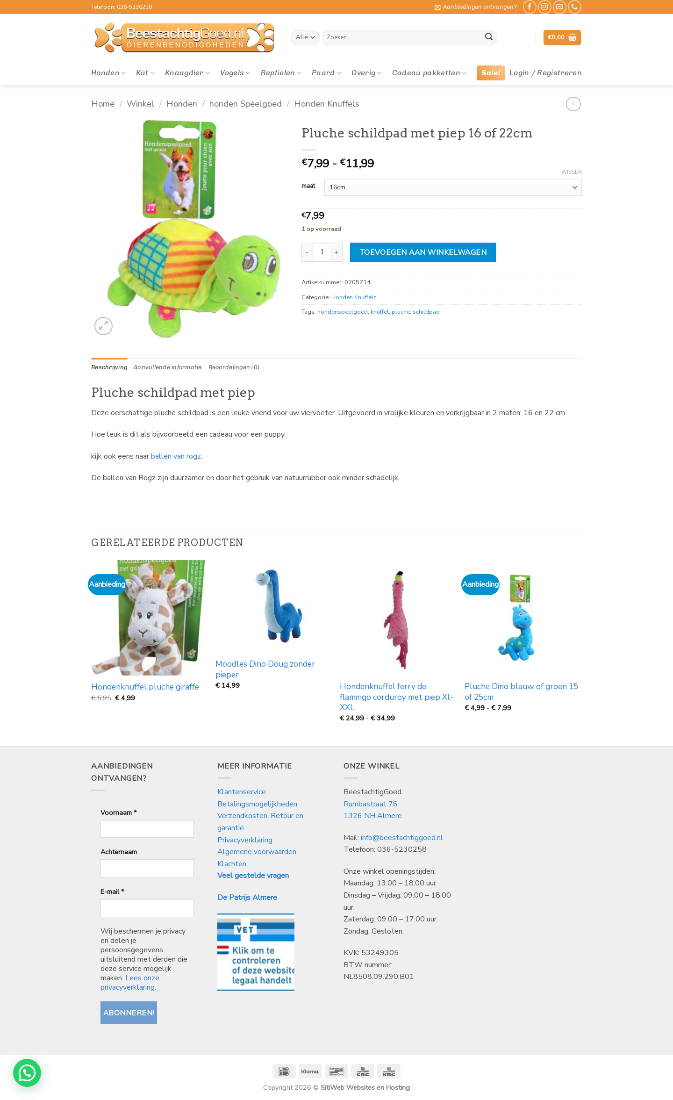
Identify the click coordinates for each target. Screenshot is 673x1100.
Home (103, 103)
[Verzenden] (489, 38)
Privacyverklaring (244, 840)
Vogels (235, 73)
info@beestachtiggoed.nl (402, 838)
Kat (145, 73)
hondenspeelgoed (342, 312)
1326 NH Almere (373, 816)
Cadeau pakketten (429, 73)
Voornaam (118, 812)
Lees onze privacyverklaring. (129, 982)
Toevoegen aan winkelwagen (423, 252)
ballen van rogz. (176, 456)
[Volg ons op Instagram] (544, 7)
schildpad (426, 312)
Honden (108, 73)
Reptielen (281, 73)
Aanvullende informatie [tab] (168, 367)
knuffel (380, 312)
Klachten (231, 864)
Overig (366, 73)
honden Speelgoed (245, 103)
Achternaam (118, 851)
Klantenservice (242, 792)
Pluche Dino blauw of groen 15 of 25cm (521, 692)
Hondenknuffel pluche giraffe (145, 687)
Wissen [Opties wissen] (571, 172)
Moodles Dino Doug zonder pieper (265, 669)
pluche (401, 312)
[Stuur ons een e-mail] (559, 7)
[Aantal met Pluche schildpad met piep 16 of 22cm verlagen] (307, 252)
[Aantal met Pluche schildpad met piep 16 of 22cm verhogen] (337, 252)
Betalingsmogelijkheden (257, 804)
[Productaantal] (322, 252)
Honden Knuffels (326, 103)
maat (308, 186)
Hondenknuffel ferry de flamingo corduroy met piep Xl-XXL (396, 697)
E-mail (112, 891)
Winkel (140, 103)
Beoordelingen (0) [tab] (233, 367)
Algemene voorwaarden (256, 852)
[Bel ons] (574, 7)
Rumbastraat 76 (371, 804)
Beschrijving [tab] (109, 367)
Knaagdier (187, 73)
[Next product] (573, 104)
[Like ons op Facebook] (530, 7)
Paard (326, 73)
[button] (476, 7)
